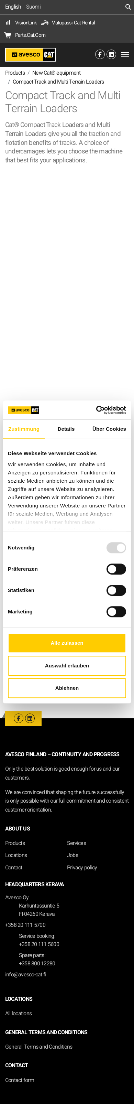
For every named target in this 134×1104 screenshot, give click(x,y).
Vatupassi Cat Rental (68, 22)
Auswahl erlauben (67, 665)
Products (15, 843)
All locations (18, 1013)
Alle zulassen (67, 643)
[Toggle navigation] (125, 55)
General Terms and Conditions (38, 1047)
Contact (13, 868)
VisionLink (21, 22)
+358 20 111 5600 (39, 944)
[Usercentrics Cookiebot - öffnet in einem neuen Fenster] (96, 410)
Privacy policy (82, 868)
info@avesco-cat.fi (25, 975)
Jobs (72, 855)
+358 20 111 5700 (25, 925)
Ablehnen (67, 688)
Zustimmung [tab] (24, 429)
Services (76, 843)
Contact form (19, 1080)
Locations (16, 855)
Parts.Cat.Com (25, 35)
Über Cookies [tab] (109, 429)
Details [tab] (66, 429)
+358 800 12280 (37, 964)
